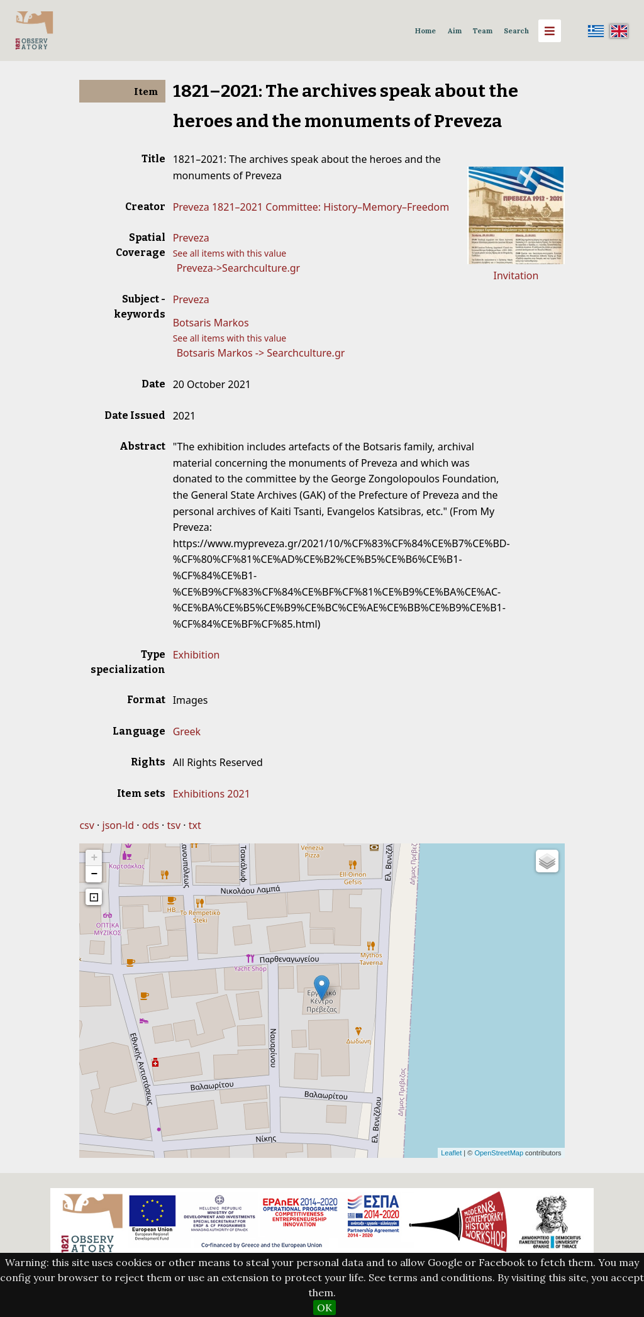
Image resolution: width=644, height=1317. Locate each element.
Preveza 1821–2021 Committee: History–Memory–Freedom (311, 207)
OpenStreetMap (498, 1153)
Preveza (191, 238)
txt (195, 825)
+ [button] (94, 857)
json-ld (118, 825)
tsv (173, 825)
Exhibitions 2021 (211, 794)
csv (86, 825)
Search (516, 30)
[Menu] (549, 30)
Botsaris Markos (211, 323)
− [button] (94, 874)
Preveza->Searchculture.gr (239, 268)
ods (150, 825)
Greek (187, 731)
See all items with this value (230, 253)
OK (324, 1307)
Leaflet (451, 1153)
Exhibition (196, 655)
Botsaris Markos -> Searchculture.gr (261, 353)
